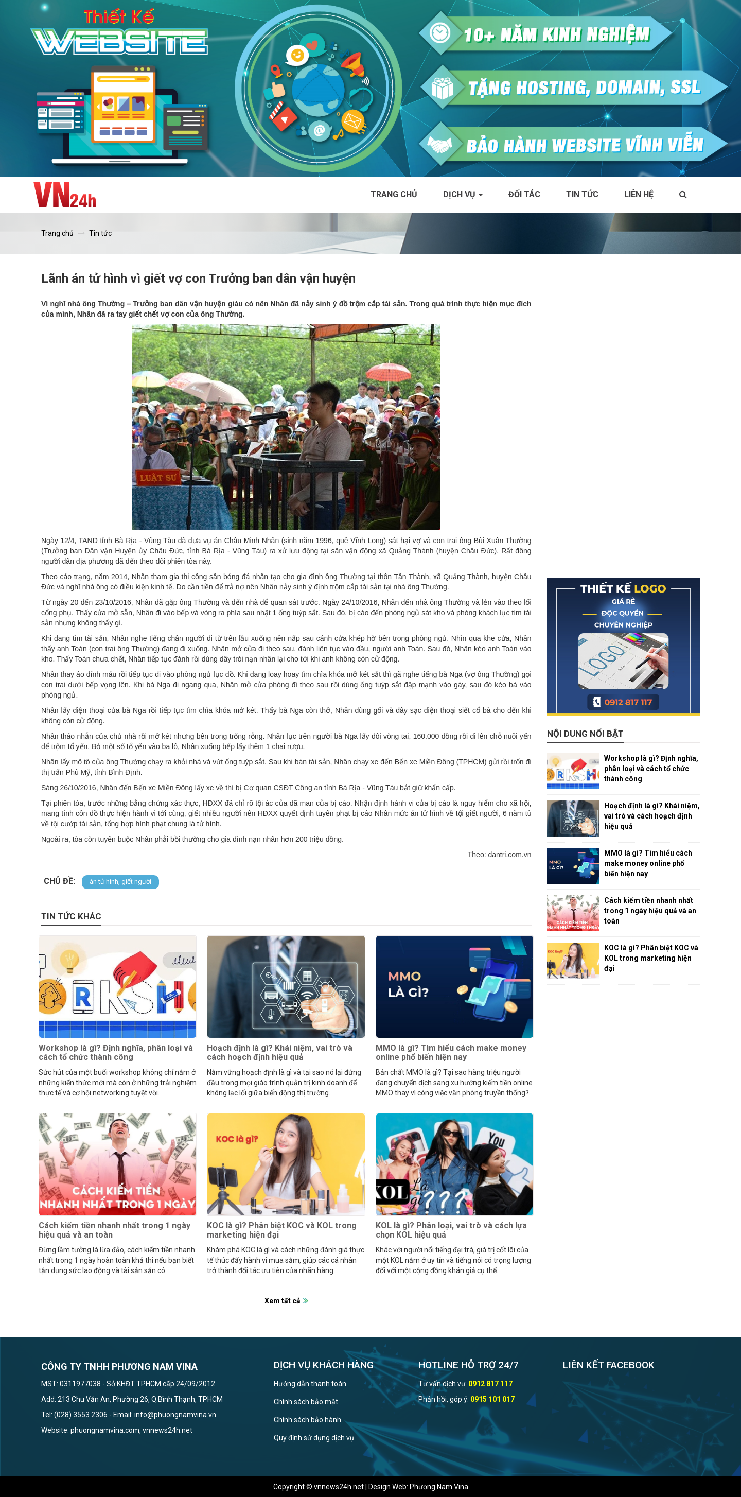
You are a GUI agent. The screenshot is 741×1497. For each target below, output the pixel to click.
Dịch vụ (463, 194)
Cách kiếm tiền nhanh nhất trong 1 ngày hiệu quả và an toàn (114, 1230)
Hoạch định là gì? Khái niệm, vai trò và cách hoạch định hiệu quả (279, 1052)
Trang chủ (393, 194)
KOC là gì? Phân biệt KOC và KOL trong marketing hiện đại (282, 1230)
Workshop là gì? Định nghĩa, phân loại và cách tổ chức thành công (116, 1052)
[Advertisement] (623, 423)
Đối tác (524, 194)
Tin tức (582, 194)
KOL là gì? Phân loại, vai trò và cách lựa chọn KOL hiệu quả (451, 1230)
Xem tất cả (282, 1301)
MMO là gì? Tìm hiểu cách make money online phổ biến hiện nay (451, 1052)
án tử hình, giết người (120, 881)
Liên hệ (639, 194)
